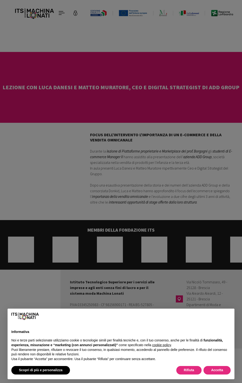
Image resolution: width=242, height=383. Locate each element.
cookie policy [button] (161, 345)
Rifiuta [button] (189, 370)
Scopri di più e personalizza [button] (40, 370)
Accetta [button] (217, 370)
